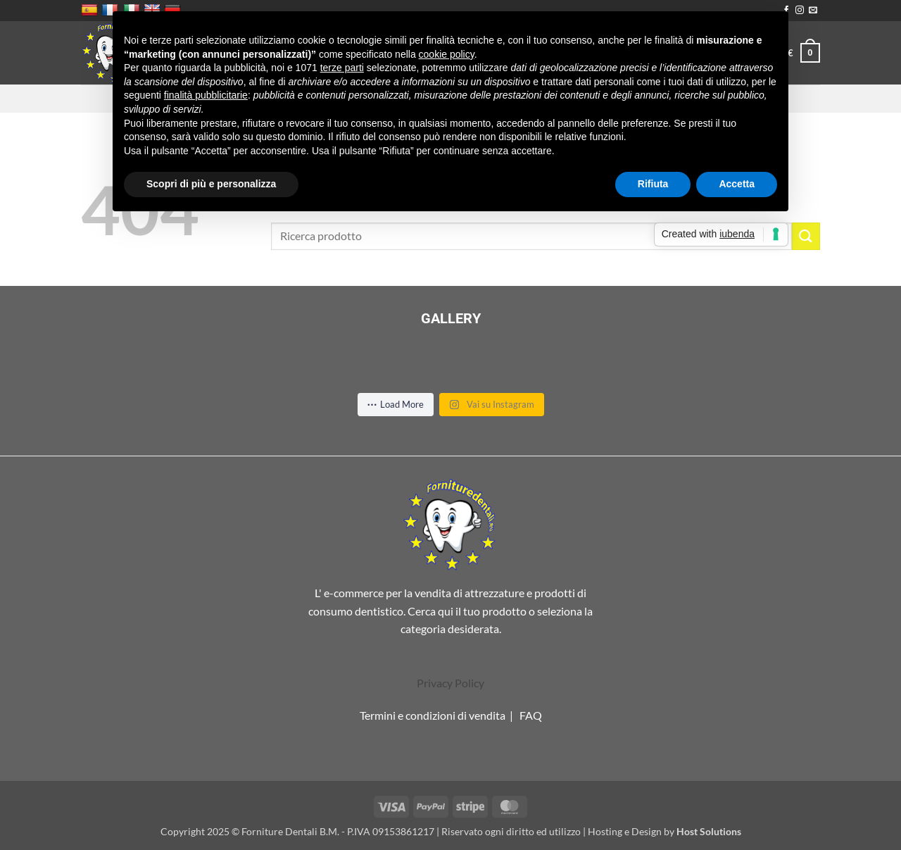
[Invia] (806, 236)
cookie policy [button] (446, 54)
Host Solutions (708, 831)
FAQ (530, 715)
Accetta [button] (737, 183)
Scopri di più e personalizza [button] (211, 183)
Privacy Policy (450, 682)
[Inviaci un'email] (813, 10)
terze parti (342, 67)
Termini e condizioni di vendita (432, 715)
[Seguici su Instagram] (799, 10)
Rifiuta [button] (653, 183)
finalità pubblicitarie (206, 95)
